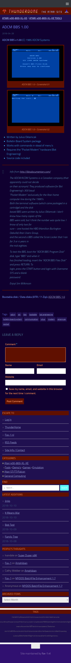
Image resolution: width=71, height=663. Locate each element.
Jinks (7, 501)
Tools (8, 467)
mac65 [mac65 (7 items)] (7, 622)
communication (31, 319)
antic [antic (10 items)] (59, 631)
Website (9, 376)
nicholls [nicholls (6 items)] (15, 622)
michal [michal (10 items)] (9, 631)
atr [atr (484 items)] (31, 626)
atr (19, 314)
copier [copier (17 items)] (31, 622)
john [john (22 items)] (19, 622)
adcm (13, 314)
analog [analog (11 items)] (51, 622)
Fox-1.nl (9, 435)
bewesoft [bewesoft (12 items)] (41, 622)
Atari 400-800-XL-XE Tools (45, 18)
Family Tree (11, 536)
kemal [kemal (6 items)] (17, 631)
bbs (25, 314)
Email (40, 365)
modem (51, 319)
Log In (8, 419)
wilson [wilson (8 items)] (40, 617)
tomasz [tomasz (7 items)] (38, 636)
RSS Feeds (11, 442)
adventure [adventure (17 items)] (44, 636)
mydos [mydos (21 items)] (20, 617)
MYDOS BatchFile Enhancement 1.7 (35, 578)
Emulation (38, 467)
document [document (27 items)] (42, 631)
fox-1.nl (46, 653)
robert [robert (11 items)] (27, 626)
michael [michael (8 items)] (35, 622)
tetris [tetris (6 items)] (45, 626)
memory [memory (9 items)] (26, 622)
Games (27, 467)
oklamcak (62, 319)
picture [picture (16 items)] (44, 617)
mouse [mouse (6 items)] (36, 617)
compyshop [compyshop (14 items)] (26, 631)
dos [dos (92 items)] (20, 635)
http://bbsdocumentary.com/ (35, 171)
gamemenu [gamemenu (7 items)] (54, 636)
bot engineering (46, 314)
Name (8, 365)
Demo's (16, 467)
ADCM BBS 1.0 (56, 297)
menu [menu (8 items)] (54, 617)
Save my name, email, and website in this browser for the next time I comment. (34, 391)
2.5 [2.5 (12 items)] (48, 626)
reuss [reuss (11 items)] (20, 631)
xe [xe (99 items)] (4, 621)
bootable (33, 314)
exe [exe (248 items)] (13, 631)
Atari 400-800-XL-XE (14, 18)
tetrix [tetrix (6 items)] (36, 631)
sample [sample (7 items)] (41, 626)
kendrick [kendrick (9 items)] (32, 631)
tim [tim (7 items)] (38, 626)
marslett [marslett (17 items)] (14, 617)
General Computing (15, 476)
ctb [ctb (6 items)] (48, 622)
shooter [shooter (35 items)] (25, 636)
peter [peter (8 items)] (47, 631)
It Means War (12, 513)
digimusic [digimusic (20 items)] (32, 636)
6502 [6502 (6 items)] (55, 622)
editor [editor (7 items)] (50, 626)
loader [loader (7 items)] (11, 622)
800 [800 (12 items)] (45, 622)
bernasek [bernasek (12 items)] (50, 617)
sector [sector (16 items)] (35, 626)
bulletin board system (12, 319)
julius (43, 319)
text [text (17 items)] (22, 622)
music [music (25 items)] (31, 617)
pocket (6, 324)
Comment (11, 344)
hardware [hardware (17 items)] (60, 622)
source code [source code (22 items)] (53, 631)
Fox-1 (8, 563)
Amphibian (21, 563)
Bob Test (10, 525)
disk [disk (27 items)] (49, 636)
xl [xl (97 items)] (28, 635)
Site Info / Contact (15, 450)
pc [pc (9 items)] (18, 636)
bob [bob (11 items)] (28, 617)
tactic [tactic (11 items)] (65, 622)
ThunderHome (13, 427)
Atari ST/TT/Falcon (14, 471)
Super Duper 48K (27, 555)
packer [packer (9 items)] (25, 617)
